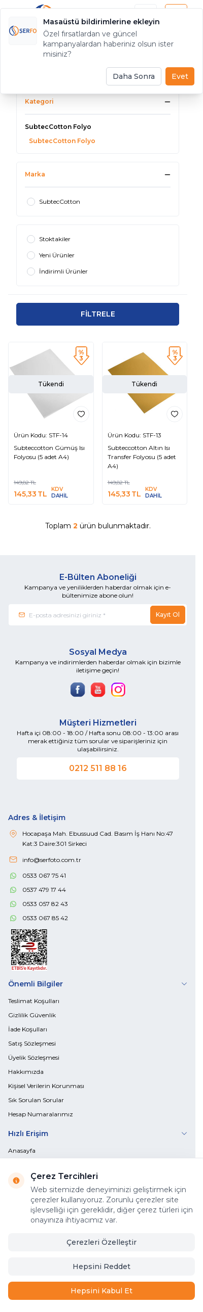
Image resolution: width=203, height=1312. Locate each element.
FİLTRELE (98, 314)
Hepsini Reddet (101, 1266)
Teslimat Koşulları (33, 1001)
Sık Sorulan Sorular (36, 1100)
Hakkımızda (26, 1071)
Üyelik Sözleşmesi (33, 1057)
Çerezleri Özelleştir (101, 1242)
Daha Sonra (134, 76)
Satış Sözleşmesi (32, 1043)
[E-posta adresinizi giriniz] (97, 615)
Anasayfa (22, 1150)
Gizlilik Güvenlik (32, 1015)
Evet (180, 76)
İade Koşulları (27, 1029)
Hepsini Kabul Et (101, 1290)
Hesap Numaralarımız (40, 1114)
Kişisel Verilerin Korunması (46, 1086)
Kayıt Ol (168, 614)
